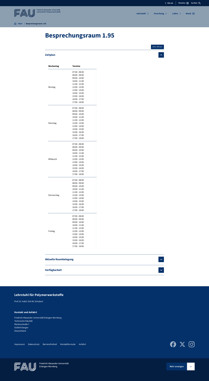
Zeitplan (50, 55)
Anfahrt (82, 344)
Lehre (175, 13)
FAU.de (169, 3)
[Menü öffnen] (190, 14)
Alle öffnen (157, 46)
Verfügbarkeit (53, 270)
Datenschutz (33, 344)
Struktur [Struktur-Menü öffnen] (183, 3)
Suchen (196, 3)
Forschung (159, 13)
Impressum (19, 344)
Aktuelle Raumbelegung (59, 259)
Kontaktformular (68, 344)
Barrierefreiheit (50, 344)
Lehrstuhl (141, 13)
